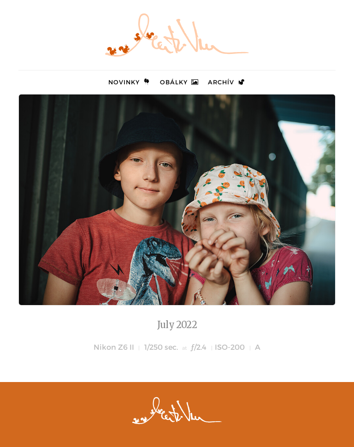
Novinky (129, 82)
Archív (227, 82)
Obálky (179, 82)
